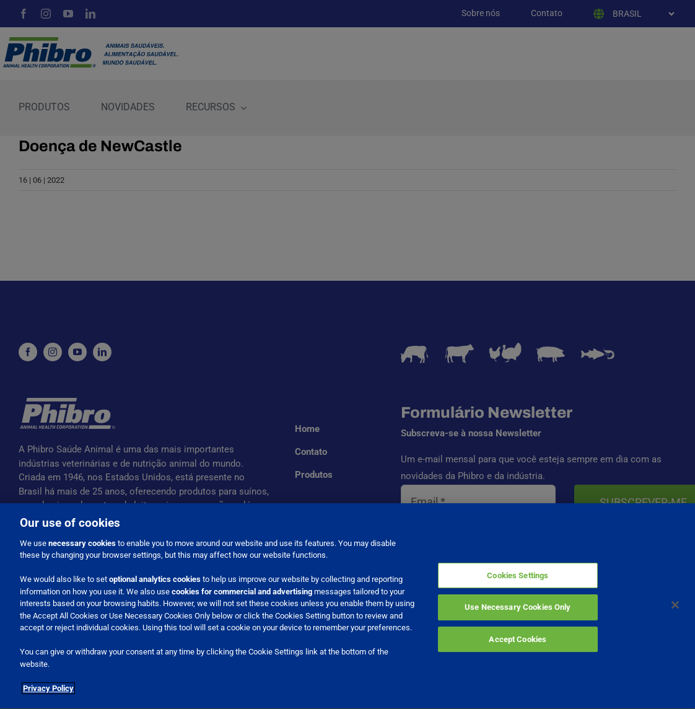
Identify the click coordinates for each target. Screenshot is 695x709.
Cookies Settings (517, 577)
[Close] (675, 606)
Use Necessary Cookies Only (517, 609)
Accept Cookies (517, 641)
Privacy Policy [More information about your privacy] (48, 690)
